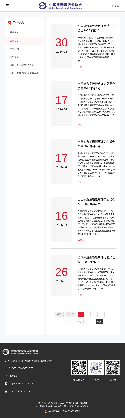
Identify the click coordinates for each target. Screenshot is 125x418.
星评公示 (14, 49)
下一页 (67, 322)
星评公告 (14, 40)
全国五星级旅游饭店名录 (22, 65)
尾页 (79, 322)
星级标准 (14, 32)
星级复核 (14, 57)
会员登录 (116, 6)
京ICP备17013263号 (76, 403)
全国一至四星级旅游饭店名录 (24, 73)
